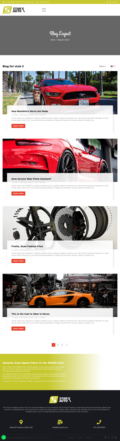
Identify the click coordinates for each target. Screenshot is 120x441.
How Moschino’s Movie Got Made (29, 111)
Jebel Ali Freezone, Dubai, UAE (21, 427)
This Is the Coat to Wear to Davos (30, 314)
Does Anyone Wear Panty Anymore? (31, 178)
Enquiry (90, 10)
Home (38, 10)
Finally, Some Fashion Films (27, 246)
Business (56, 10)
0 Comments (42, 115)
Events (81, 10)
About (46, 10)
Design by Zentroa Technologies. (41, 438)
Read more (18, 126)
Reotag (16, 115)
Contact (99, 10)
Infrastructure (69, 10)
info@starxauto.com (60, 427)
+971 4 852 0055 (99, 427)
